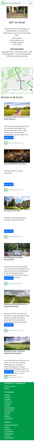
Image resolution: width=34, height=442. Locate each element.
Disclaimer (7, 429)
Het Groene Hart (9, 386)
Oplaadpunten (9, 438)
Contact (6, 427)
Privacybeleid (8, 431)
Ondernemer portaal (11, 425)
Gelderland (8, 401)
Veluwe (6, 388)
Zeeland (7, 416)
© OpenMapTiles (15, 89)
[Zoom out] (30, 72)
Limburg (7, 406)
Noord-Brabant (9, 408)
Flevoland (7, 397)
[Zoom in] (30, 69)
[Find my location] (30, 79)
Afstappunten (8, 433)
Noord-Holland (9, 410)
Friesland (7, 399)
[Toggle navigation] (30, 3)
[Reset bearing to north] (30, 75)
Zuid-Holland (8, 418)
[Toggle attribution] (31, 90)
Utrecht (6, 414)
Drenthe (7, 395)
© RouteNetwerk (6, 89)
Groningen (7, 403)
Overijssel (7, 412)
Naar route (8, 138)
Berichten (7, 436)
